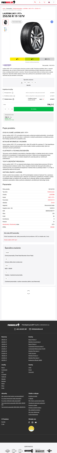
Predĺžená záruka (8, 96)
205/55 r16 (4, 339)
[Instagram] (32, 422)
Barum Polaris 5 (32, 339)
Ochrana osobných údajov (34, 407)
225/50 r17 (4, 360)
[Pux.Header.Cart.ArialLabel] (44, 2)
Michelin (3, 381)
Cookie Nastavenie (33, 414)
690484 (52, 227)
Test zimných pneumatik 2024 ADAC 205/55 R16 (13, 407)
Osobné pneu (51, 192)
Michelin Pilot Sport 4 (33, 351)
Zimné (52, 202)
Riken (2, 386)
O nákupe (30, 398)
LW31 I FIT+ (31, 8)
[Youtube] (35, 422)
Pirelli (2, 388)
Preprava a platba (32, 405)
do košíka (33, 109)
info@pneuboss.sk (37, 329)
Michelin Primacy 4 (33, 355)
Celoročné (31, 372)
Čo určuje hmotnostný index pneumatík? (11, 398)
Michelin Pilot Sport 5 (33, 358)
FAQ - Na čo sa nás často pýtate (36, 401)
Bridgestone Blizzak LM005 (35, 360)
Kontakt (3, 422)
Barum (3, 367)
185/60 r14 (4, 355)
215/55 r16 (4, 358)
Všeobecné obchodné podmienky (36, 403)
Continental (4, 370)
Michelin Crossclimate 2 (34, 342)
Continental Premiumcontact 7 (36, 346)
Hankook (3, 376)
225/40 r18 (4, 346)
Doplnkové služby (32, 396)
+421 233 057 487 (21, 329)
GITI (2, 372)
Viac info (28, 85)
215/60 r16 (4, 353)
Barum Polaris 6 (32, 344)
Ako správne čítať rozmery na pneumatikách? (12, 396)
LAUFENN (25, 8)
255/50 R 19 (51, 200)
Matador (3, 379)
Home (4, 8)
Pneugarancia (7, 92)
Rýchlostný (13, 224)
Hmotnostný (6, 224)
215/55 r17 (4, 348)
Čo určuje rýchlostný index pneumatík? (11, 401)
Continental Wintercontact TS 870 (36, 348)
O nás (2, 424)
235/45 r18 (4, 351)
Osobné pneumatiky (17, 8)
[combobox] (36, 99)
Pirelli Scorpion (32, 353)
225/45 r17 (4, 342)
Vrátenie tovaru (8, 99)
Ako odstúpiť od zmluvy (34, 410)
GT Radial (3, 374)
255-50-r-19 (37, 8)
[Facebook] (29, 422)
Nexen (3, 383)
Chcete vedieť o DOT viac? (10, 240)
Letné (29, 367)
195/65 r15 (4, 344)
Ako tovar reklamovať (33, 412)
